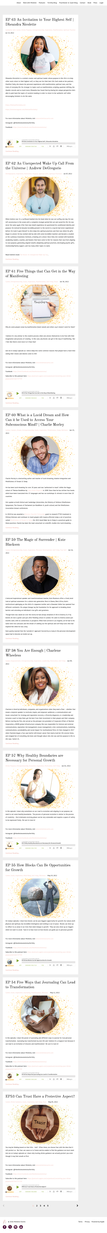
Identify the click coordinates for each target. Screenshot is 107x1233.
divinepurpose (10, 174)
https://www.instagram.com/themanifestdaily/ (21, 109)
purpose (35, 174)
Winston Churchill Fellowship (34, 514)
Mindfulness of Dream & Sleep (21, 520)
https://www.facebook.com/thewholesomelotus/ (30, 127)
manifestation (58, 30)
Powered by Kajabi (98, 1222)
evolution (32, 766)
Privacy (87, 1222)
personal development (44, 550)
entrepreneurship (38, 30)
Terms (80, 1222)
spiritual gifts (43, 174)
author (7, 430)
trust (44, 1102)
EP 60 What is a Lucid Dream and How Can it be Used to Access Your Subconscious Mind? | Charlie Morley (37, 420)
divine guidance (16, 1102)
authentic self (10, 30)
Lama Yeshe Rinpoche (35, 490)
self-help (49, 282)
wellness (64, 430)
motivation (28, 174)
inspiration (48, 30)
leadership (45, 661)
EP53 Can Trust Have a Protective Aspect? (40, 1096)
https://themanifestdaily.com (15, 105)
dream (19, 430)
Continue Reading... (12, 151)
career (18, 30)
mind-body (27, 875)
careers (13, 430)
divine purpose (26, 30)
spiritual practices (55, 174)
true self (63, 550)
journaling (27, 993)
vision (56, 282)
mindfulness (51, 430)
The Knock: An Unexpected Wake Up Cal (34, 255)
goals (25, 282)
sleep (59, 430)
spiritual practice (69, 30)
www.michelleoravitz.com (44, 118)
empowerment (16, 661)
